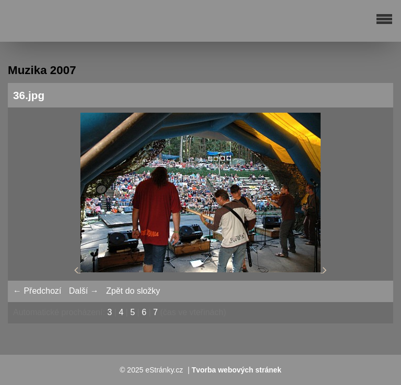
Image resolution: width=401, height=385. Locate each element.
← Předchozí (37, 290)
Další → (84, 290)
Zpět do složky (133, 290)
